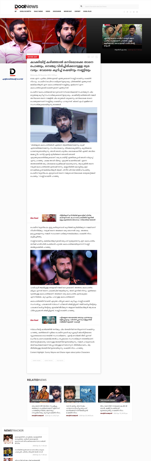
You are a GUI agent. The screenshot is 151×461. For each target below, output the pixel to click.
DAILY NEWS (38, 11)
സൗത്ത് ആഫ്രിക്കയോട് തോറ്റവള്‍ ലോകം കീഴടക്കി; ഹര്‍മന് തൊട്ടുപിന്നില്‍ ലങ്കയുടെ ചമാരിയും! (130, 161)
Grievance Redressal (22, 450)
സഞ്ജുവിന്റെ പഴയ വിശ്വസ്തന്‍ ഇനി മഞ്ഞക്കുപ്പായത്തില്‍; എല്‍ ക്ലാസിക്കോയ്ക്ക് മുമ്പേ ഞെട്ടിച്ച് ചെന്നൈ (131, 137)
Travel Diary (67, 438)
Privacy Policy (19, 441)
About (16, 436)
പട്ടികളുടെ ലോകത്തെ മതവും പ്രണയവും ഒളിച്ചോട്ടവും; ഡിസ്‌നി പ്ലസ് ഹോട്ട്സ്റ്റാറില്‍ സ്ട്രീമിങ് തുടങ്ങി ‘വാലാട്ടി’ (77, 321)
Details (42, 447)
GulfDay (66, 447)
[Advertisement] (63, 201)
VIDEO (48, 11)
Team (15, 439)
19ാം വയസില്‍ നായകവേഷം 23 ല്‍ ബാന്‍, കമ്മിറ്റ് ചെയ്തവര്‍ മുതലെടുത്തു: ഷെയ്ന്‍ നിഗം (114, 410)
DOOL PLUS (87, 11)
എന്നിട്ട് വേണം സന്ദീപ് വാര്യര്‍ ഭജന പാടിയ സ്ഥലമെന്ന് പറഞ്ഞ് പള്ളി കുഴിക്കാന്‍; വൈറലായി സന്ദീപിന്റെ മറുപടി (119, 42)
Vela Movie (60, 362)
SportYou (66, 444)
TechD (41, 438)
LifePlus (66, 441)
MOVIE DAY (68, 11)
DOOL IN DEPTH (25, 11)
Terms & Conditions (22, 444)
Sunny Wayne (49, 362)
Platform (89, 438)
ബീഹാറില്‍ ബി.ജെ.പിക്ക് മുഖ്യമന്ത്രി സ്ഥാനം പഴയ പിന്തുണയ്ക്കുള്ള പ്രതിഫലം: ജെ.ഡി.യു (130, 102)
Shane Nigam (36, 362)
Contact (17, 447)
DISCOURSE (57, 11)
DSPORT (77, 11)
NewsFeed (89, 444)
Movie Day (89, 441)
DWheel (42, 441)
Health (42, 444)
